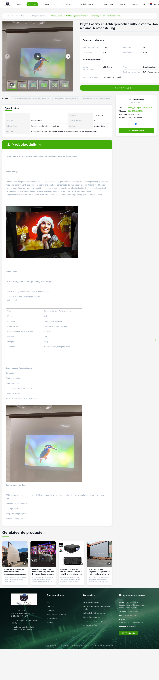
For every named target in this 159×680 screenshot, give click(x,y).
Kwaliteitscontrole (86, 4)
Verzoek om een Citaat (129, 4)
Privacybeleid (52, 618)
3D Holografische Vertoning (93, 621)
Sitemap (50, 623)
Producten (32, 4)
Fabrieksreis (67, 4)
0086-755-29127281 (135, 111)
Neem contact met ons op (56, 614)
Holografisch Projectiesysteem (94, 613)
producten (50, 610)
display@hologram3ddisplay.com (140, 108)
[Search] (144, 4)
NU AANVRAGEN (136, 130)
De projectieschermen (91, 602)
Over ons (50, 606)
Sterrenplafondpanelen (91, 617)
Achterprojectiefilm (90, 625)
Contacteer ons (107, 4)
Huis (19, 4)
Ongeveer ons (49, 4)
